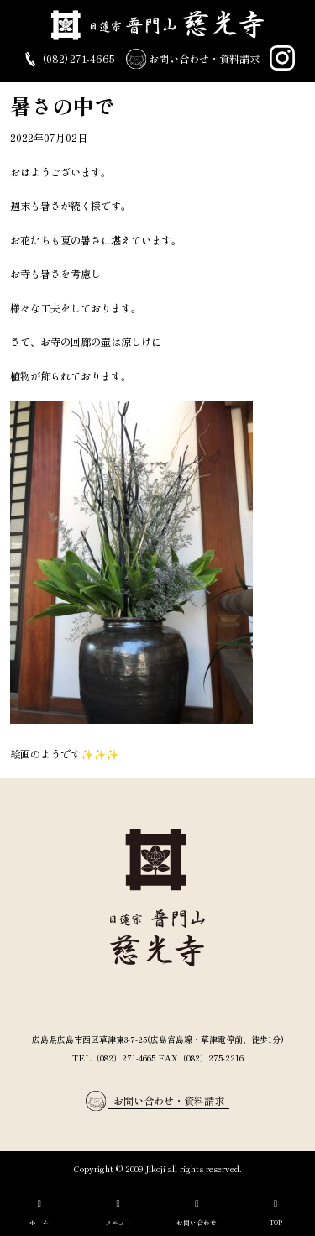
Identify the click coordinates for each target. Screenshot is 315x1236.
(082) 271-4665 (68, 59)
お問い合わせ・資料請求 (193, 59)
